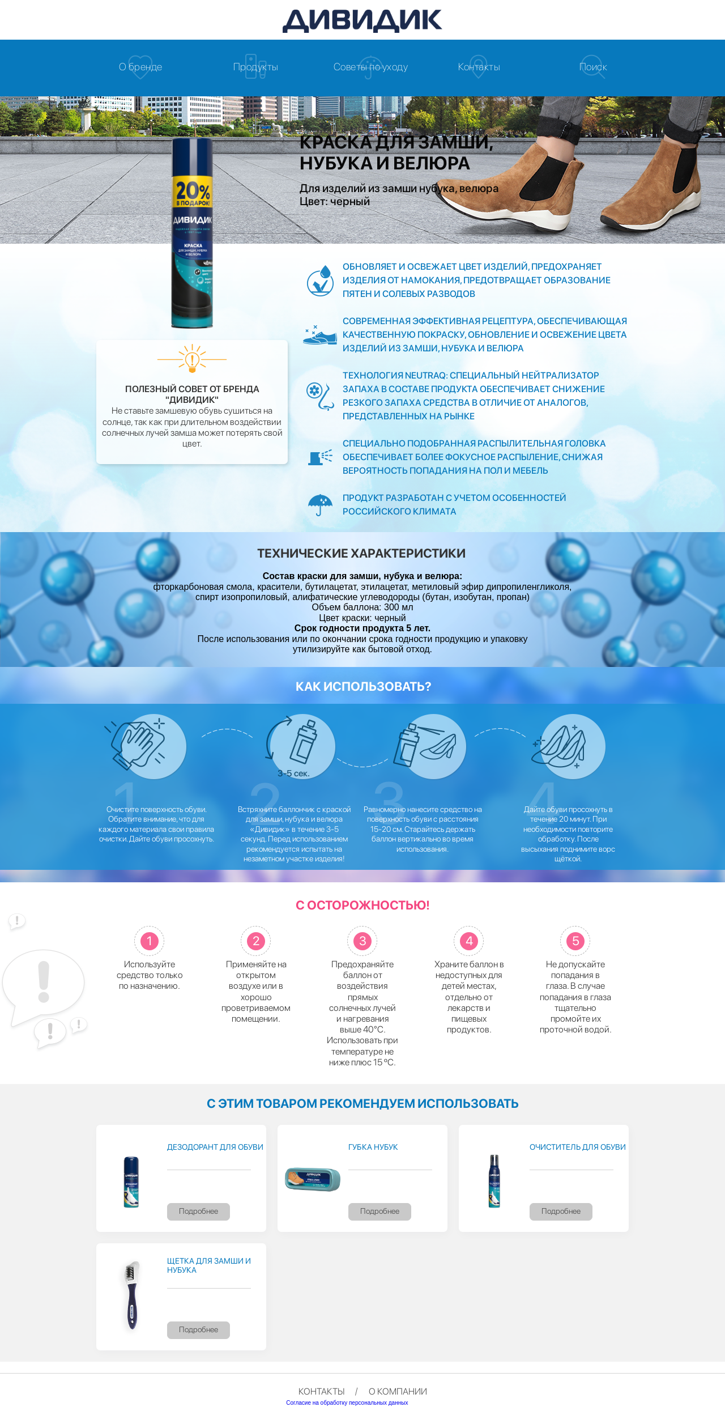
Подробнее (198, 1211)
